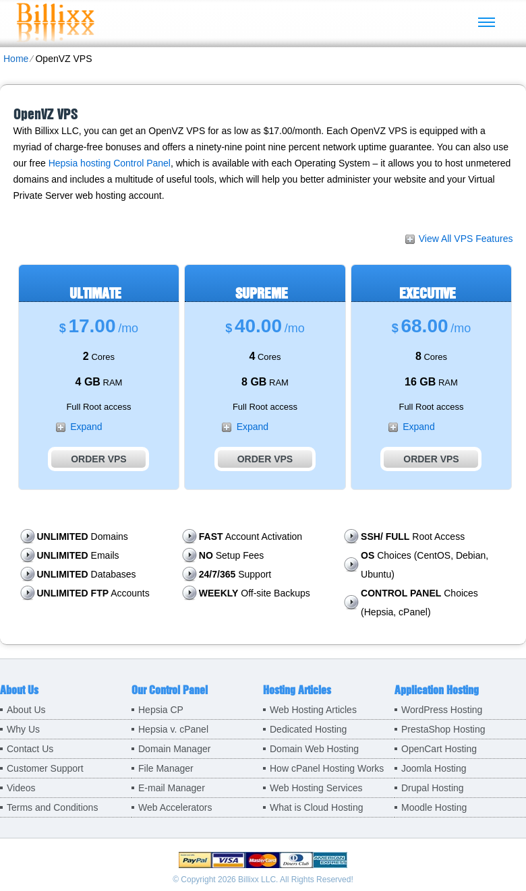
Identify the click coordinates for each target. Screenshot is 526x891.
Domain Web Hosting (314, 748)
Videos (21, 787)
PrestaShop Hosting (443, 729)
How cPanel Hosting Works (327, 768)
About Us (26, 709)
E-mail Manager (171, 787)
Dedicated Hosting (308, 729)
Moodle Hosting (434, 807)
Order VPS (98, 459)
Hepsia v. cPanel (173, 729)
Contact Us (30, 748)
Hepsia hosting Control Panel (110, 163)
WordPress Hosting (441, 709)
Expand (86, 426)
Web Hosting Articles (313, 709)
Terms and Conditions (52, 807)
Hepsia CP (160, 709)
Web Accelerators (175, 807)
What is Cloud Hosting (316, 807)
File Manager (166, 768)
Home (15, 58)
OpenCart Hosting (439, 748)
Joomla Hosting (434, 768)
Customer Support (45, 768)
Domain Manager (174, 748)
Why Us (23, 729)
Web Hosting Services (316, 787)
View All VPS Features (466, 238)
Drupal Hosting (432, 787)
